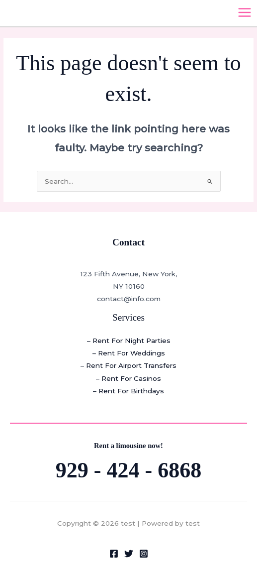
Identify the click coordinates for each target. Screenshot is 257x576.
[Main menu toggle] (244, 12)
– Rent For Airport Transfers (128, 365)
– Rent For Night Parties (129, 341)
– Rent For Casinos (128, 378)
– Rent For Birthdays (128, 391)
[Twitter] (128, 553)
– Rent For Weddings (128, 353)
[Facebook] (113, 553)
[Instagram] (143, 553)
